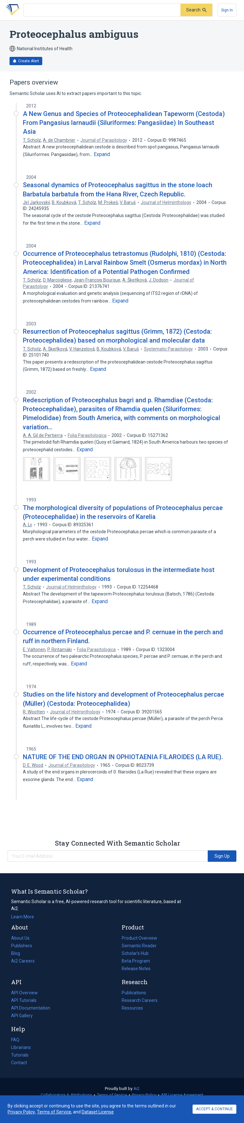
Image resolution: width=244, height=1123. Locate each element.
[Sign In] (227, 10)
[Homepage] (12, 10)
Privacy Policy (144, 1094)
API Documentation (30, 1008)
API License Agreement (182, 1094)
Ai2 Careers (23, 961)
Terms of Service (112, 1094)
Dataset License (98, 1111)
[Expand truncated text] (101, 154)
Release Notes (136, 968)
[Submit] (196, 10)
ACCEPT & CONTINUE (214, 1109)
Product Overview (139, 938)
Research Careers (140, 1000)
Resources (132, 1008)
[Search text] (102, 10)
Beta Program (136, 960)
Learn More (22, 916)
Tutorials (20, 1055)
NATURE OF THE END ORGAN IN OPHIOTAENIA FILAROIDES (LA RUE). (123, 757)
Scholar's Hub (135, 953)
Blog (18, 953)
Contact (19, 1062)
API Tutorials (24, 1000)
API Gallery (22, 1015)
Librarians (21, 1047)
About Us (20, 938)
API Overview (24, 992)
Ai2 (136, 1088)
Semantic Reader (139, 945)
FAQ (15, 1039)
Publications (134, 993)
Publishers (21, 945)
